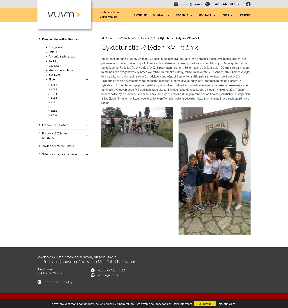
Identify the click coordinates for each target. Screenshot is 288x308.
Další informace (182, 304)
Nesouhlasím (227, 304)
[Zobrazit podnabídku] (87, 125)
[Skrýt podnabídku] (87, 39)
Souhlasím (205, 304)
